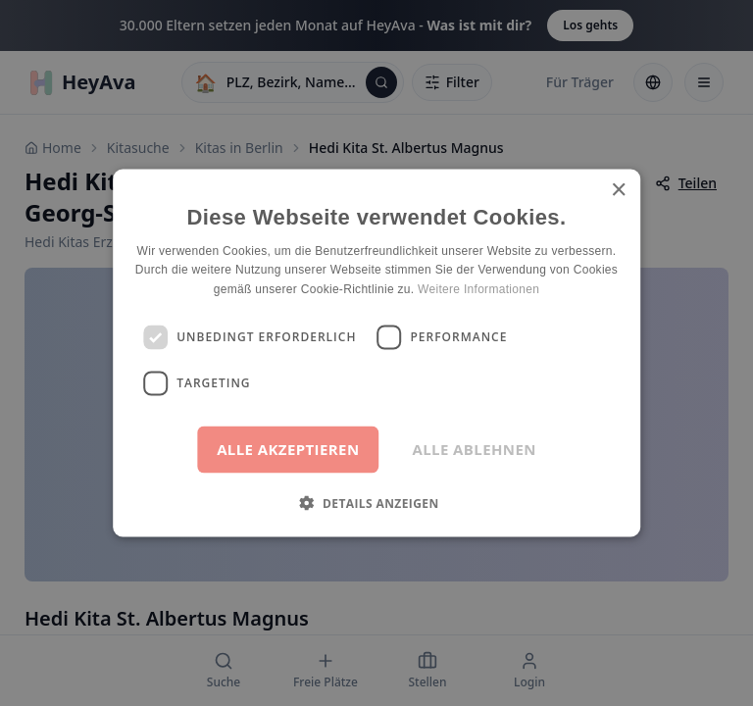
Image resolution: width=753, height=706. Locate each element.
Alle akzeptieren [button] (288, 448)
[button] (376, 502)
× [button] (618, 190)
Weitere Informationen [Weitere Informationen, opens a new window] (478, 289)
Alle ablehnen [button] (474, 448)
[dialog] (376, 353)
